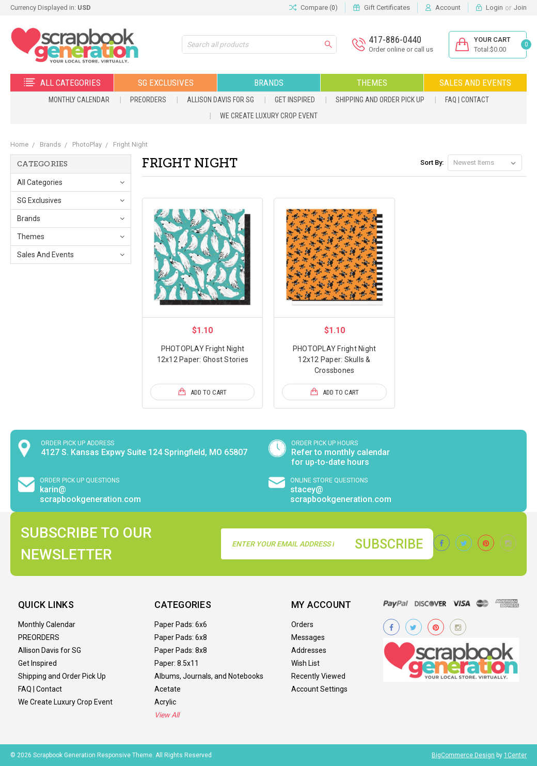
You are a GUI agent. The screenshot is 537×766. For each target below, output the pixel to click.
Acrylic (165, 702)
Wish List (305, 663)
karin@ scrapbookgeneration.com (90, 494)
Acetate (167, 689)
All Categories (62, 82)
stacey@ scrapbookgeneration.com (340, 494)
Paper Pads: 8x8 (180, 650)
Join (520, 7)
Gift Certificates (387, 7)
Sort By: (432, 162)
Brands (268, 82)
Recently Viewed (318, 676)
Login (494, 7)
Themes (372, 82)
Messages (308, 637)
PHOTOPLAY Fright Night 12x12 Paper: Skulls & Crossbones (334, 359)
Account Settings (319, 689)
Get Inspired (295, 100)
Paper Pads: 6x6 (180, 624)
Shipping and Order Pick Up (380, 100)
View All (166, 715)
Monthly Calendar (79, 100)
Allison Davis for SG (220, 100)
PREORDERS (148, 100)
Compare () (313, 8)
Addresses (308, 650)
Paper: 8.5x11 (176, 663)
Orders (302, 624)
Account (448, 7)
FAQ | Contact (467, 100)
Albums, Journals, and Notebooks (208, 676)
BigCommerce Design (463, 755)
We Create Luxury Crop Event (269, 116)
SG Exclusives (166, 82)
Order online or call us (400, 49)
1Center (515, 755)
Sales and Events (475, 82)
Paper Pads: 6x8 (180, 637)
